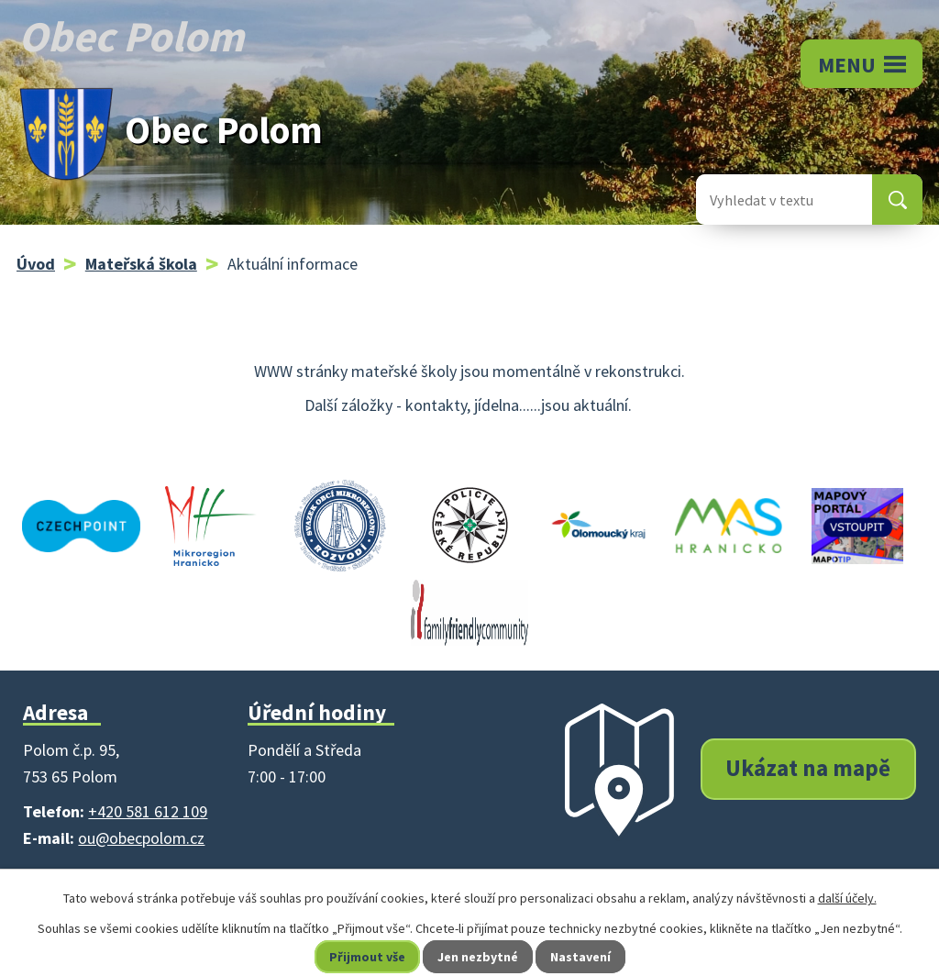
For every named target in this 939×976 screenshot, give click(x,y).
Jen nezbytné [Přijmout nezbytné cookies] (477, 956)
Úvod (36, 263)
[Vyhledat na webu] (769, 199)
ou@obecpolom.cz (141, 837)
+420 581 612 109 (147, 811)
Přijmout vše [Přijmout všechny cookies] (367, 956)
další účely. (847, 898)
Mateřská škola (141, 263)
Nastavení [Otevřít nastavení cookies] (580, 956)
